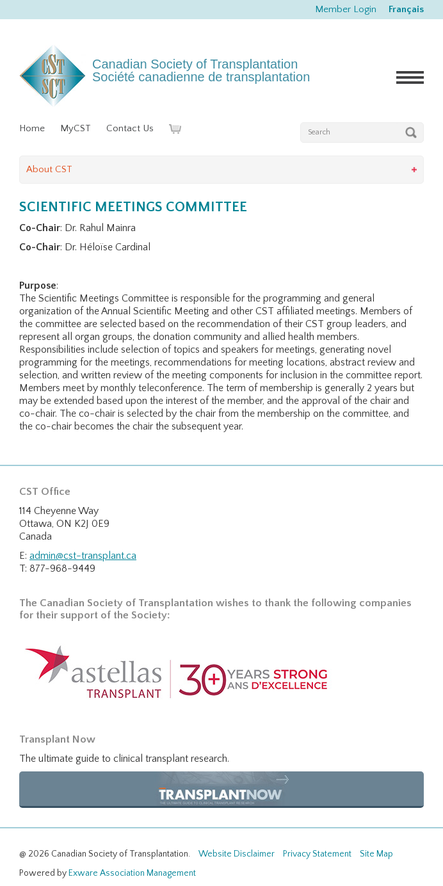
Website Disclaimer (236, 854)
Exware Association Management (132, 873)
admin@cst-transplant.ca (82, 555)
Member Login (345, 9)
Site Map (376, 854)
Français (406, 9)
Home (32, 128)
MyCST (75, 128)
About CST (49, 169)
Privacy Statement (317, 854)
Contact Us (130, 128)
